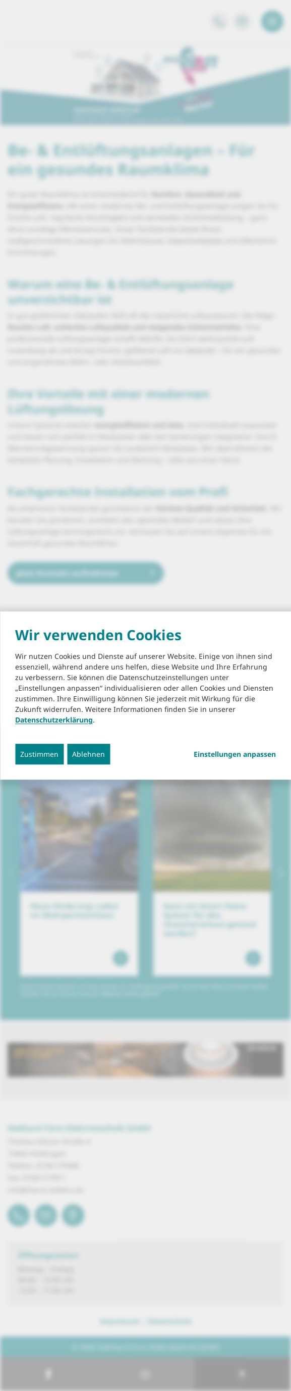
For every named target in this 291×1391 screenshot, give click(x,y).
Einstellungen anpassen (235, 754)
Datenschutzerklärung (54, 720)
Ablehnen (88, 754)
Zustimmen (39, 754)
